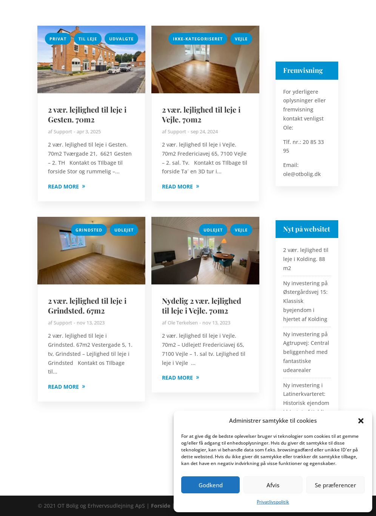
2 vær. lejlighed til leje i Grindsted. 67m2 (87, 305)
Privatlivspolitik (273, 502)
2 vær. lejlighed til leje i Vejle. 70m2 (201, 114)
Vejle (241, 39)
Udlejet (124, 230)
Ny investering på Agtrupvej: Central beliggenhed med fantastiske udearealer (306, 352)
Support (63, 131)
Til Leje (88, 39)
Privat (57, 39)
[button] (361, 421)
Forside (160, 505)
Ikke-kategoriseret (198, 39)
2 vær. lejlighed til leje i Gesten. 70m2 (87, 114)
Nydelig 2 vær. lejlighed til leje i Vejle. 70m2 (201, 305)
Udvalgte (121, 39)
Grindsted (89, 230)
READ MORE (63, 186)
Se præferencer (335, 485)
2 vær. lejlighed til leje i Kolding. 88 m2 (305, 259)
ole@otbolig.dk (302, 174)
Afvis (273, 485)
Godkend (211, 485)
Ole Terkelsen (183, 322)
